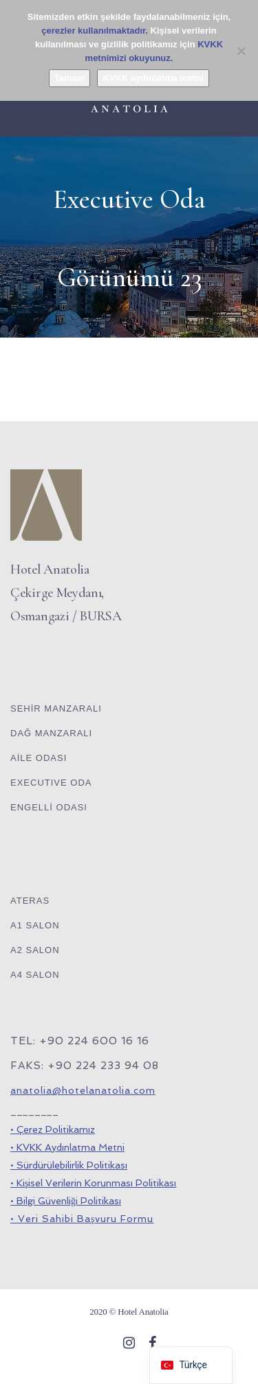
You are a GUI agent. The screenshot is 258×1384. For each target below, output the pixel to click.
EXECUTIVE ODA (51, 782)
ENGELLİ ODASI (48, 807)
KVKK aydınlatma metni (153, 78)
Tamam (69, 78)
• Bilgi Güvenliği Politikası (65, 1200)
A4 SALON (35, 975)
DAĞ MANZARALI (51, 733)
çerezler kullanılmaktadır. (94, 30)
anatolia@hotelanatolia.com (82, 1090)
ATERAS (30, 900)
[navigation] (190, 1365)
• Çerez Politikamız (52, 1129)
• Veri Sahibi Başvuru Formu (81, 1218)
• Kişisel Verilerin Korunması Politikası (93, 1182)
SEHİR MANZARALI (56, 708)
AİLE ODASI (38, 758)
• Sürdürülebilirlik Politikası (68, 1165)
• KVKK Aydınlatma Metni (67, 1147)
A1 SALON (35, 925)
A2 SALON (35, 950)
